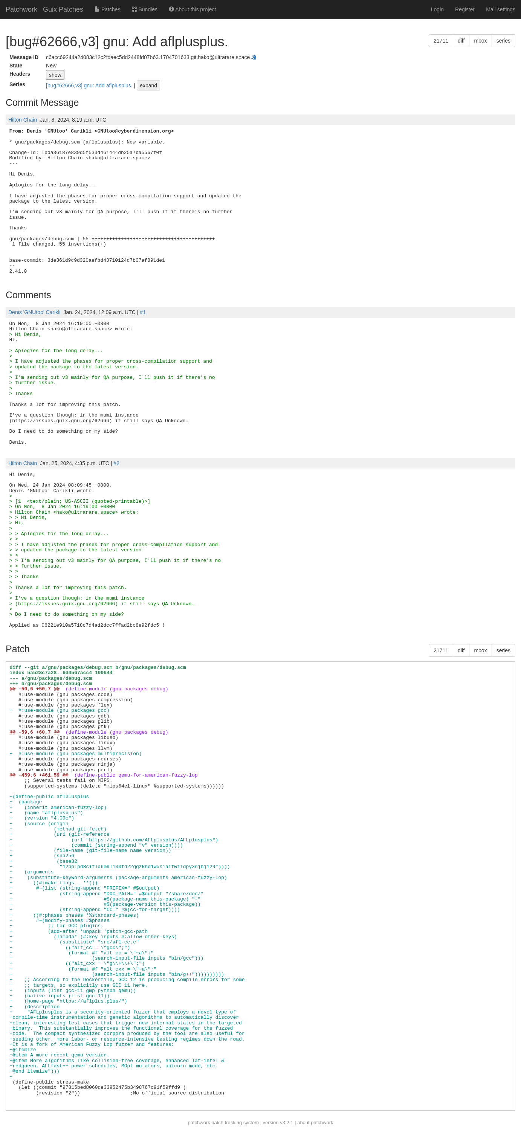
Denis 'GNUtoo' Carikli (34, 312)
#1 (143, 312)
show (55, 75)
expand (148, 85)
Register (465, 9)
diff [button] (461, 41)
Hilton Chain (22, 120)
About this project (192, 9)
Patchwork (21, 9)
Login (437, 9)
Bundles (144, 9)
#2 (116, 463)
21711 (441, 41)
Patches (107, 9)
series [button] (503, 41)
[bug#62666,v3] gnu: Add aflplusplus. (90, 85)
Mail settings (500, 9)
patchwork (199, 1122)
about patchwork (315, 1122)
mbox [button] (480, 41)
